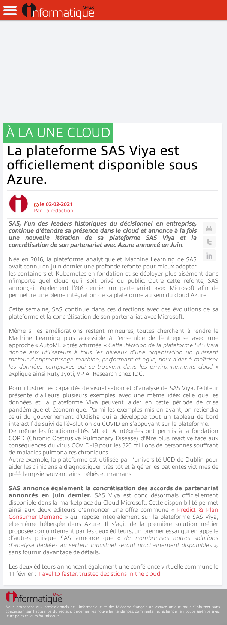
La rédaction (58, 210)
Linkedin (209, 255)
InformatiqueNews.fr (58, 11)
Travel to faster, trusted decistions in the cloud (99, 573)
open (10, 10)
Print (209, 228)
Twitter (209, 242)
